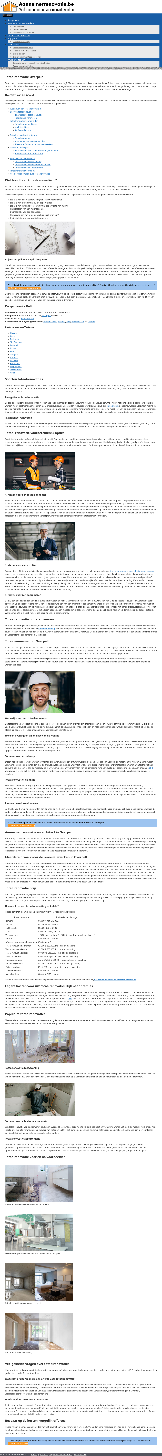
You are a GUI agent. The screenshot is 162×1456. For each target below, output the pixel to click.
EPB (151, 767)
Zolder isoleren (19, 54)
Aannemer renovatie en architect (30, 141)
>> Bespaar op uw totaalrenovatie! (24, 288)
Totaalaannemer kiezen (26, 124)
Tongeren (14, 354)
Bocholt (61, 321)
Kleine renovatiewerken (19, 35)
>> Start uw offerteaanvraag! (21, 825)
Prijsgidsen (14, 38)
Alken (12, 372)
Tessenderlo (16, 369)
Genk (12, 336)
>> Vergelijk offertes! (18, 1443)
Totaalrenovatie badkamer (23, 32)
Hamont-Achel (50, 321)
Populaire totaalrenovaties (22, 158)
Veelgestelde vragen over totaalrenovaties (30, 173)
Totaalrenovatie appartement (29, 167)
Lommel (91, 321)
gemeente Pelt (27, 318)
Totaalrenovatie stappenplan (24, 51)
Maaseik (14, 360)
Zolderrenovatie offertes (23, 66)
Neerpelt (46, 315)
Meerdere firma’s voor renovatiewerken (34, 144)
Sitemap (35, 1454)
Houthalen (15, 363)
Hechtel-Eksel (78, 321)
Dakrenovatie (18, 26)
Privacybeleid (80, 1454)
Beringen (14, 339)
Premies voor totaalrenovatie (29, 153)
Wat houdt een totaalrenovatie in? (26, 108)
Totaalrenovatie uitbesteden (23, 135)
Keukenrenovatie (20, 29)
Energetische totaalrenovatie (28, 114)
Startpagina (13, 20)
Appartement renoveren (23, 47)
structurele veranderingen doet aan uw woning (131, 571)
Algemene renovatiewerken (22, 23)
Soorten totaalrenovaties (22, 111)
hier (70, 998)
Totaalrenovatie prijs (21, 41)
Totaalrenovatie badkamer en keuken (32, 164)
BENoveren (113, 405)
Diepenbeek (16, 366)
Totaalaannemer (23, 138)
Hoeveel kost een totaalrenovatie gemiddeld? (36, 150)
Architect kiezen (22, 127)
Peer (68, 321)
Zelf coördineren (23, 130)
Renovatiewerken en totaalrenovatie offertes (31, 63)
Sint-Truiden (16, 342)
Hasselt (13, 333)
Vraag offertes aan (17, 59)
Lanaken (14, 357)
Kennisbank (14, 44)
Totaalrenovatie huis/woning (28, 161)
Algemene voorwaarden (60, 1454)
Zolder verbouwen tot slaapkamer (27, 57)
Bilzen (13, 348)
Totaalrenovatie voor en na (22, 170)
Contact (44, 1454)
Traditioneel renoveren (26, 117)
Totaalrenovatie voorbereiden (24, 121)
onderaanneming (46, 628)
